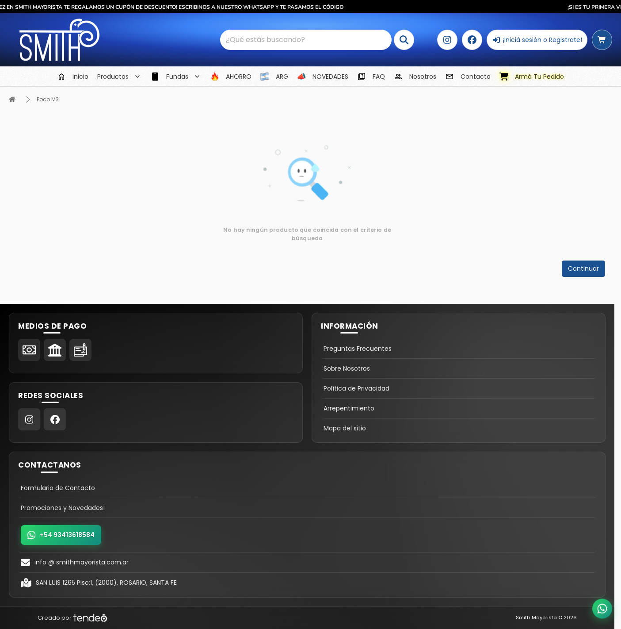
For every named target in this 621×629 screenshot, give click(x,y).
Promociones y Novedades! (63, 507)
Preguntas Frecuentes (358, 348)
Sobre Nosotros (347, 368)
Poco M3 (48, 99)
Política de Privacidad (356, 388)
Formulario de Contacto (58, 487)
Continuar (583, 268)
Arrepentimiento (349, 408)
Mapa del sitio (345, 428)
